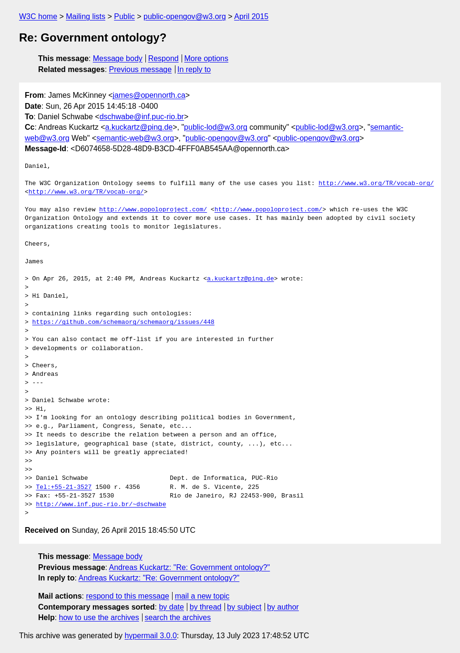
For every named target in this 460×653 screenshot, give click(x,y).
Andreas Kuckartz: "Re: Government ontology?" (189, 567)
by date (171, 607)
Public (124, 16)
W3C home (38, 16)
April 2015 (251, 16)
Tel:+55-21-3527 (64, 487)
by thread (206, 607)
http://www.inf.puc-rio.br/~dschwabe (101, 504)
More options (206, 58)
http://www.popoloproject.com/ (153, 210)
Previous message (140, 69)
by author (283, 607)
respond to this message (127, 596)
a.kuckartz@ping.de (139, 127)
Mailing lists (85, 16)
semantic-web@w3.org (135, 138)
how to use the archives (99, 617)
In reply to (194, 69)
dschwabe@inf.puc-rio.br (142, 117)
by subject (244, 607)
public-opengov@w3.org (184, 16)
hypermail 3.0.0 (150, 636)
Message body (118, 58)
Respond (163, 58)
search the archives (178, 617)
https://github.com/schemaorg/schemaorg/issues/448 (123, 322)
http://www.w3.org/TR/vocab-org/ (376, 183)
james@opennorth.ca (149, 95)
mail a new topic (202, 596)
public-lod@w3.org (215, 127)
